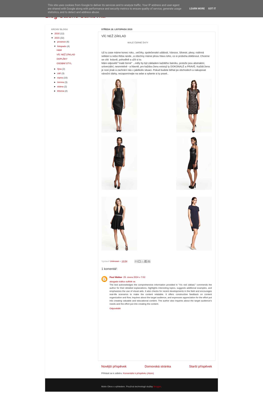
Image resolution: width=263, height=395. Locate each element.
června (61, 82)
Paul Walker (116, 277)
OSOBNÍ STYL (64, 63)
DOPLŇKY (62, 59)
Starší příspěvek (200, 366)
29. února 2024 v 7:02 (134, 277)
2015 (57, 38)
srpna (60, 77)
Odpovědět (115, 308)
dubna (60, 86)
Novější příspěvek (113, 366)
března (61, 91)
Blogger (157, 386)
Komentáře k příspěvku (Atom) (138, 373)
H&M (59, 50)
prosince (61, 41)
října (59, 69)
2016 (57, 33)
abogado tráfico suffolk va (122, 281)
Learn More (197, 8)
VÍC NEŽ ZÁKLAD (66, 54)
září (59, 73)
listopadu (62, 46)
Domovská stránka (158, 366)
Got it (212, 8)
